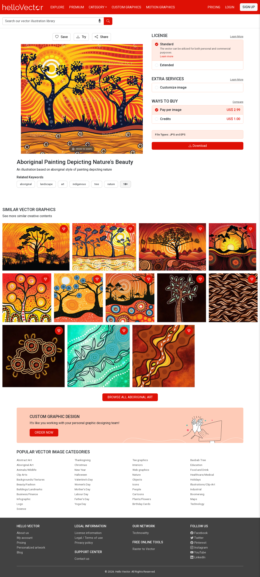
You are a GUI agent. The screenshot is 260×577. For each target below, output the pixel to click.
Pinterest (198, 543)
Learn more (166, 56)
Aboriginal (26, 184)
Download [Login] (197, 146)
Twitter (197, 538)
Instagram (199, 547)
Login (229, 7)
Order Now (44, 432)
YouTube (198, 552)
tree (96, 184)
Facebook (199, 533)
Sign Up (249, 7)
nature (111, 184)
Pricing (214, 7)
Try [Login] (81, 37)
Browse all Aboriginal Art (130, 397)
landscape (46, 184)
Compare (238, 101)
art (62, 184)
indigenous (79, 184)
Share (101, 37)
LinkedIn (197, 557)
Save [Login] (61, 37)
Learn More (236, 36)
